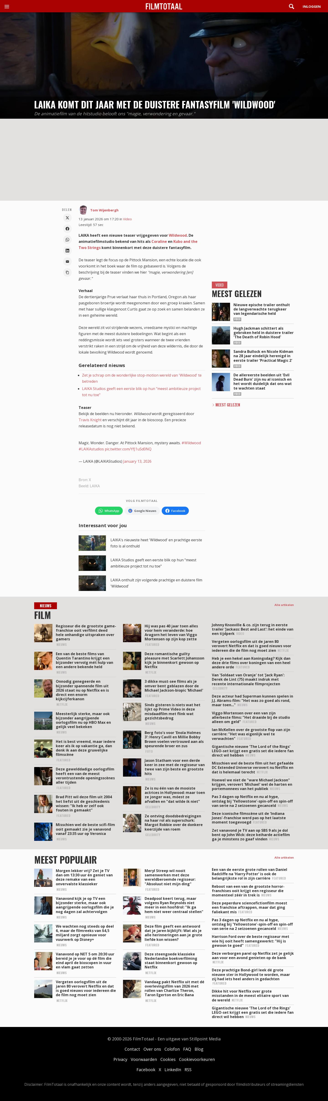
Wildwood (178, 235)
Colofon (172, 1049)
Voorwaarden (144, 1059)
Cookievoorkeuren (197, 1059)
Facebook (145, 1069)
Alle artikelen (284, 605)
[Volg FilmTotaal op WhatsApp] (109, 511)
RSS (188, 1069)
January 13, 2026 (137, 461)
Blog (199, 1049)
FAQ (187, 1049)
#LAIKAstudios (91, 449)
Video (127, 219)
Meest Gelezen (227, 405)
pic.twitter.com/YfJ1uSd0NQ (128, 449)
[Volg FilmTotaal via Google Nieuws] (142, 511)
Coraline (159, 241)
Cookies (168, 1059)
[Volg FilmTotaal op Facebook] (175, 511)
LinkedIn (172, 1069)
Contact (132, 1049)
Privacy (120, 1059)
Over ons (152, 1049)
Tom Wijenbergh (104, 210)
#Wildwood (191, 442)
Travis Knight (90, 419)
